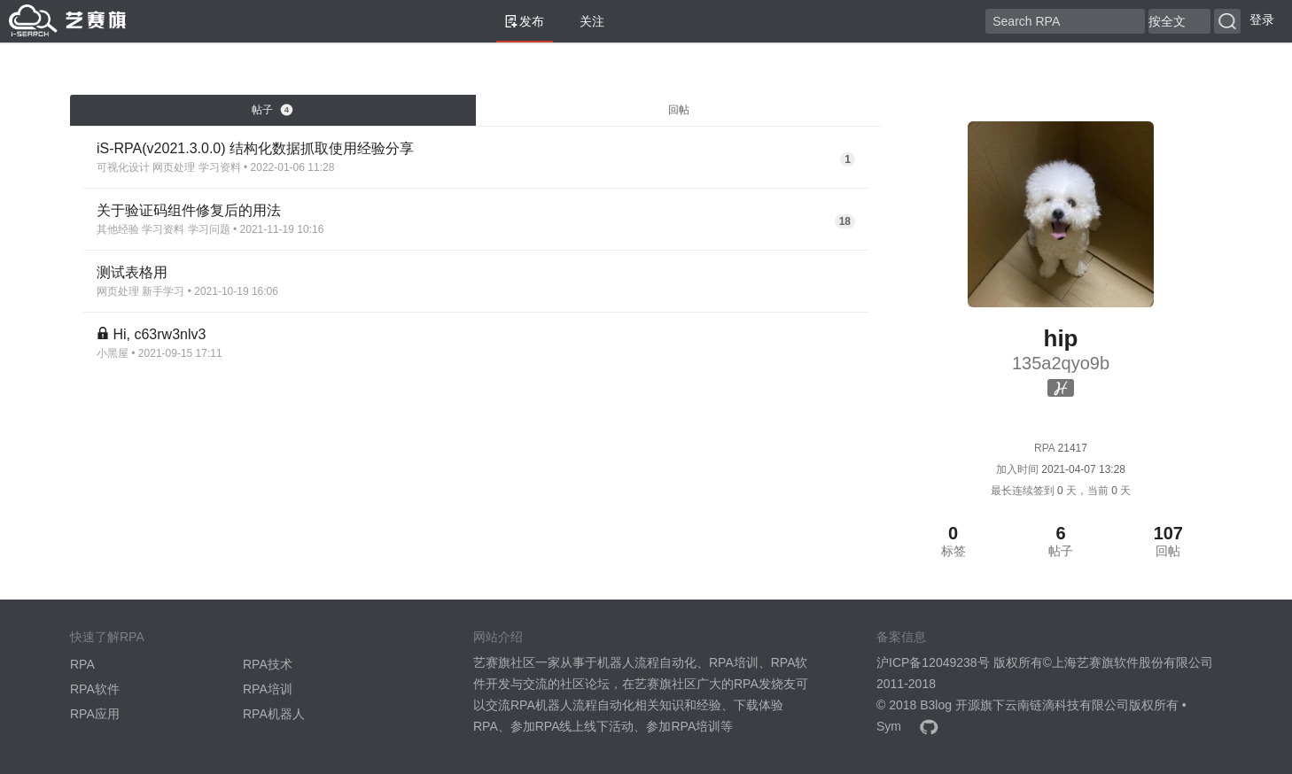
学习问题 (209, 229)
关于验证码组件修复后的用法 (189, 210)
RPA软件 (95, 689)
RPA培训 (267, 689)
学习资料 (219, 167)
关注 (584, 21)
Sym (888, 726)
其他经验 (118, 229)
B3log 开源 (950, 705)
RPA (82, 664)
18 (845, 221)
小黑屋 (112, 353)
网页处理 (173, 167)
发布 (524, 21)
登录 (1261, 19)
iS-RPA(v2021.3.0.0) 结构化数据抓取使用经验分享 (255, 148)
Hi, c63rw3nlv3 (159, 334)
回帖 (678, 110)
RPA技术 (267, 664)
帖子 (272, 110)
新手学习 (163, 291)
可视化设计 (123, 167)
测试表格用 (132, 272)
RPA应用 (95, 714)
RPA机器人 (274, 714)
